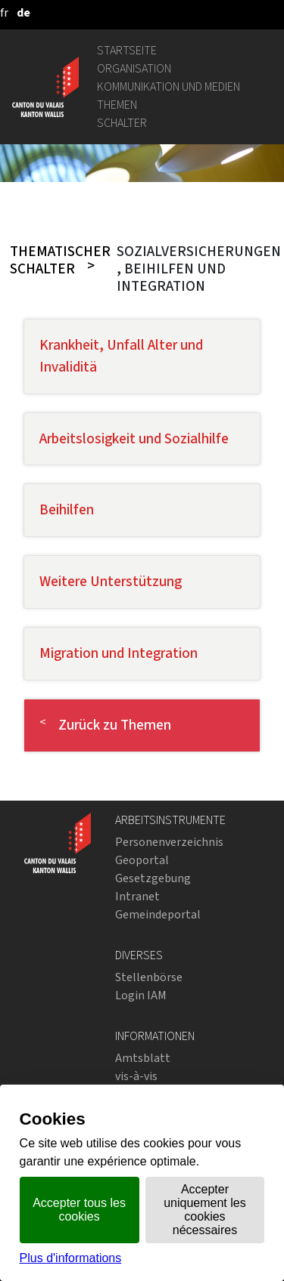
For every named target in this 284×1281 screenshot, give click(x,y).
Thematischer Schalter (60, 260)
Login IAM (141, 995)
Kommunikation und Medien (168, 86)
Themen (117, 105)
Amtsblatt (142, 1058)
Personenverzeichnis (169, 842)
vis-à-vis (136, 1076)
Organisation (134, 68)
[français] (4, 12)
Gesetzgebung (153, 878)
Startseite (127, 50)
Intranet (137, 896)
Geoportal (142, 860)
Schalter (122, 123)
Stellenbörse (149, 977)
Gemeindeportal (158, 914)
